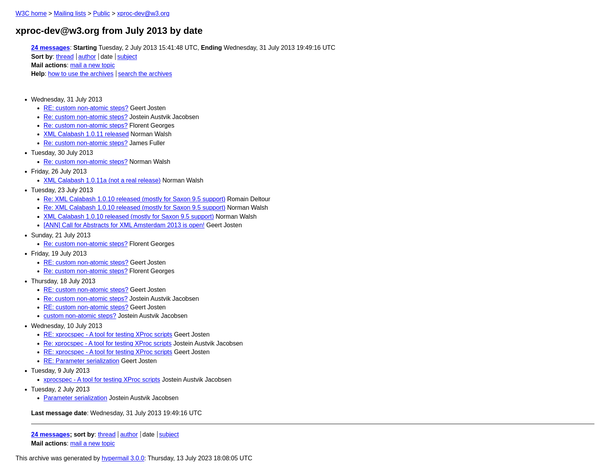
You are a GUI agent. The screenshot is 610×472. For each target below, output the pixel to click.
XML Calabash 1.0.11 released (86, 134)
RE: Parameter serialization (81, 361)
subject (127, 56)
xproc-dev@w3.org (143, 13)
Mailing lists (70, 13)
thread (65, 56)
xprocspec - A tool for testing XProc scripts (102, 379)
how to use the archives (81, 73)
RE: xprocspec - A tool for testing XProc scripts (108, 334)
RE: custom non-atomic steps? (86, 108)
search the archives (145, 73)
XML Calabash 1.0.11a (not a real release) (102, 180)
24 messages (50, 47)
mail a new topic (92, 65)
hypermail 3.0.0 (123, 458)
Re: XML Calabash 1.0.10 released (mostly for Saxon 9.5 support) (134, 199)
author (87, 56)
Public (101, 13)
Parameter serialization (75, 398)
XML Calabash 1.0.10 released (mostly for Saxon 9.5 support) (129, 216)
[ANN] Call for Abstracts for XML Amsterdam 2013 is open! (124, 225)
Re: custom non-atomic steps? (86, 117)
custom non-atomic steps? (80, 315)
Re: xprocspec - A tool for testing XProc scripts (108, 343)
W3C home (31, 13)
